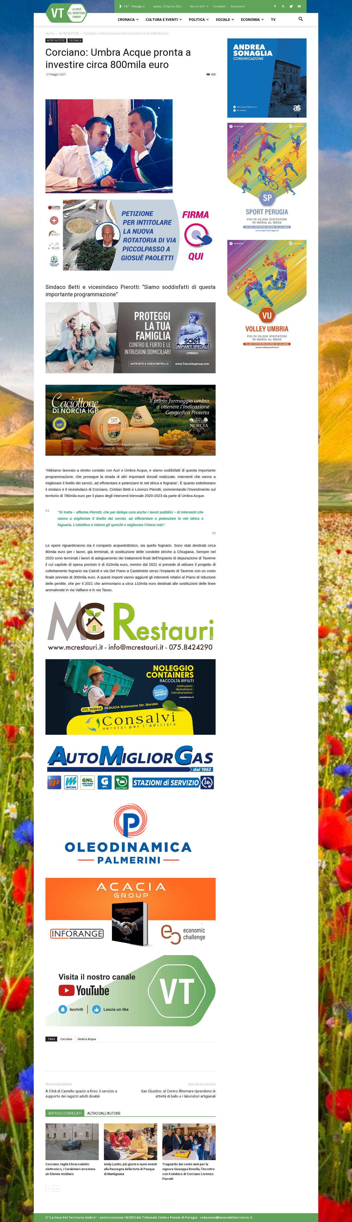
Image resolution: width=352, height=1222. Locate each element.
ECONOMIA (252, 19)
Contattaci (219, 6)
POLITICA (199, 19)
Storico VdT (199, 6)
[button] (301, 19)
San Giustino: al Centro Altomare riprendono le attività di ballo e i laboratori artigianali (178, 1093)
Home (49, 33)
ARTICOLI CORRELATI (64, 1113)
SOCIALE (225, 19)
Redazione (238, 6)
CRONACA (128, 19)
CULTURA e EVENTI (164, 19)
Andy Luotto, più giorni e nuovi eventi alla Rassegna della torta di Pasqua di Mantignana (130, 1169)
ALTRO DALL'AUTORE (104, 1113)
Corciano (66, 1039)
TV (273, 19)
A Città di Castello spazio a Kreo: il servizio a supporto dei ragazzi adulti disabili (81, 1093)
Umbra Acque (87, 1039)
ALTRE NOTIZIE (69, 33)
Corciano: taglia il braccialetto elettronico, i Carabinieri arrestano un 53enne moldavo (70, 1169)
